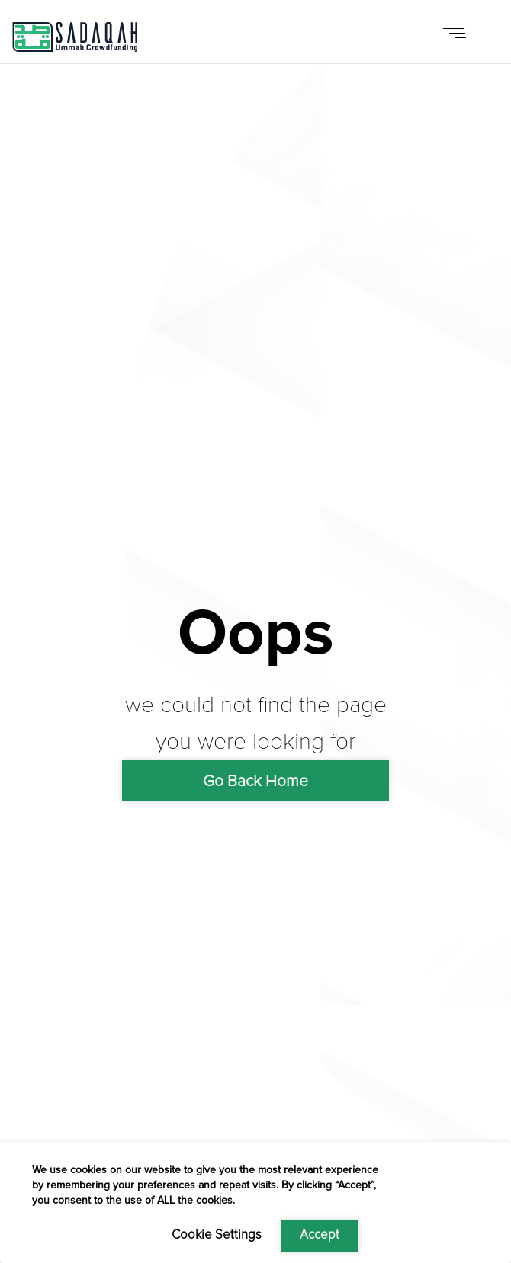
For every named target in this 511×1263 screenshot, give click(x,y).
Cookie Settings (217, 1235)
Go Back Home (255, 781)
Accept (319, 1235)
